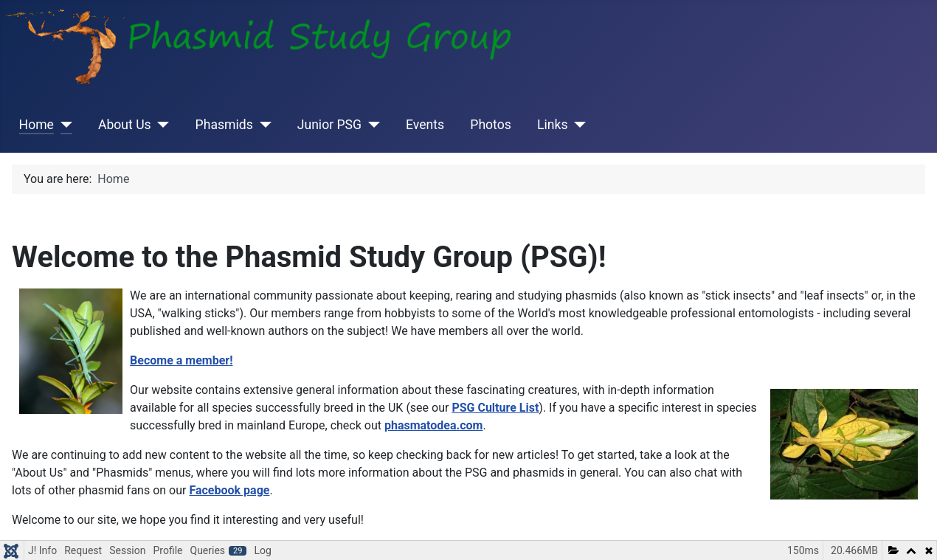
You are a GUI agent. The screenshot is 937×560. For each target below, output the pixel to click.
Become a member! (181, 360)
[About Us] (160, 124)
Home (36, 124)
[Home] (63, 124)
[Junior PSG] (371, 124)
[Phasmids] (262, 124)
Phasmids (224, 124)
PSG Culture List (495, 408)
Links (552, 124)
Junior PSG (329, 124)
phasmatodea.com (433, 425)
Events (425, 124)
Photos (490, 124)
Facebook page (229, 490)
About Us (124, 124)
